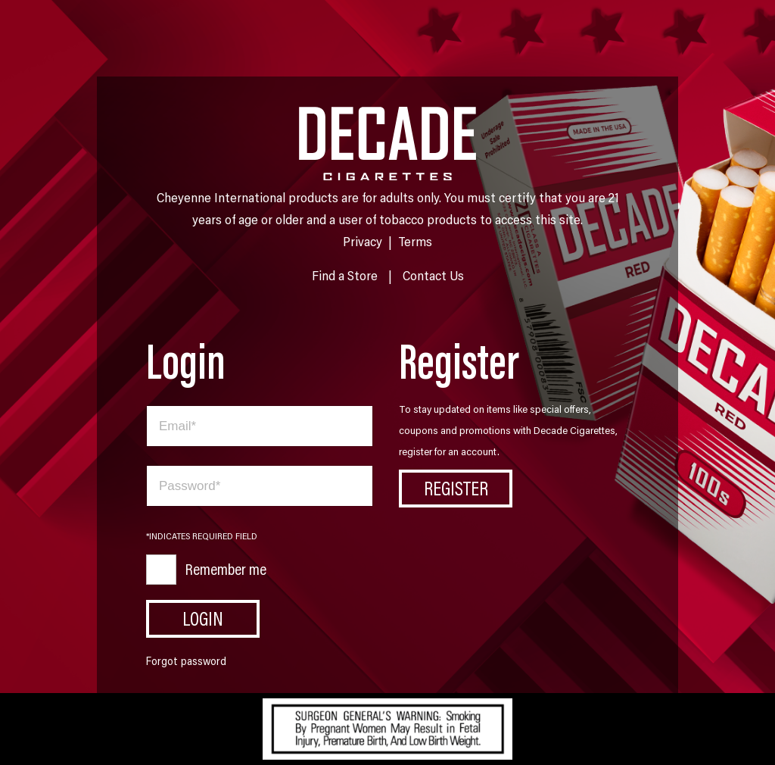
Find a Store (345, 275)
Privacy (362, 241)
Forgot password (186, 661)
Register (456, 488)
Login (202, 618)
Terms (415, 241)
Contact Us (433, 275)
